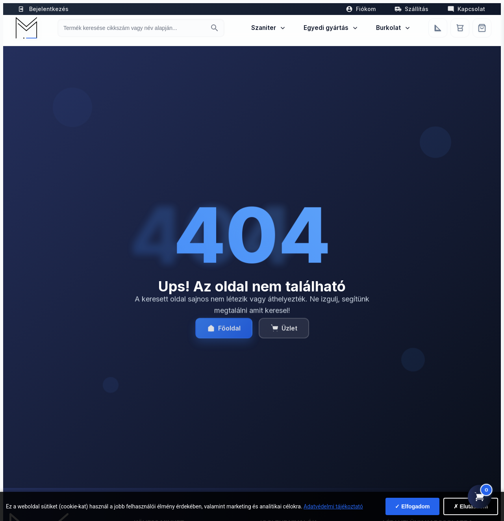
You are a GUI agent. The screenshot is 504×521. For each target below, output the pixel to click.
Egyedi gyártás (331, 28)
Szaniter (268, 28)
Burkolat (393, 28)
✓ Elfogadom (412, 506)
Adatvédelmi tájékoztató (333, 506)
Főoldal (224, 332)
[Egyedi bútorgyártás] (437, 28)
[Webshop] (481, 28)
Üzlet (284, 332)
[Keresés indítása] (215, 28)
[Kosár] (459, 28)
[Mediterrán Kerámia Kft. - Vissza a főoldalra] (26, 28)
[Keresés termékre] (134, 27)
